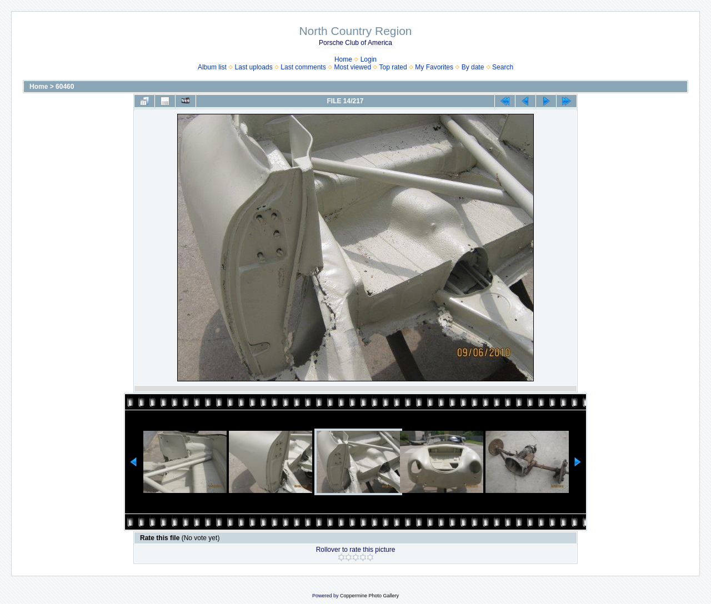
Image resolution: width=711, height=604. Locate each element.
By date (473, 67)
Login (368, 59)
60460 (65, 86)
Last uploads (254, 67)
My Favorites (434, 67)
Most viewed (352, 67)
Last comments (303, 67)
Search (502, 67)
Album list (212, 67)
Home (343, 59)
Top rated (393, 67)
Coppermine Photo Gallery (369, 595)
